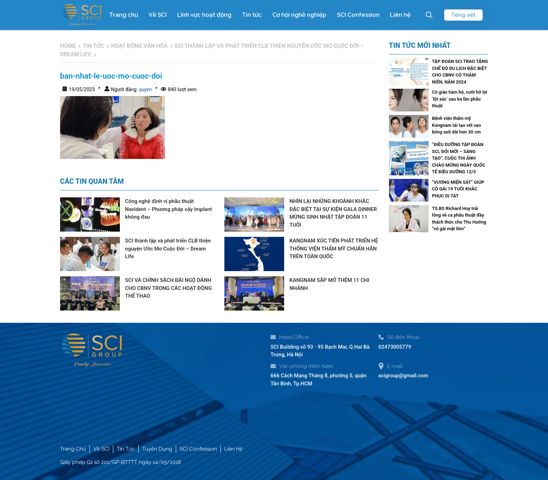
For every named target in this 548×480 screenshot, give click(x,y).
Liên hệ (400, 14)
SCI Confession (358, 14)
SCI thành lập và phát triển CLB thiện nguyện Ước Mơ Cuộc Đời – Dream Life (168, 249)
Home (68, 46)
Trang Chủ (73, 449)
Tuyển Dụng (157, 449)
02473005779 (394, 347)
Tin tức (252, 14)
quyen (145, 89)
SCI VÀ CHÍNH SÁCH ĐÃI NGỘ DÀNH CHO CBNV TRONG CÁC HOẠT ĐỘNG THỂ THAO (168, 288)
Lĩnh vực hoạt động (204, 14)
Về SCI (158, 14)
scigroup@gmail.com (403, 375)
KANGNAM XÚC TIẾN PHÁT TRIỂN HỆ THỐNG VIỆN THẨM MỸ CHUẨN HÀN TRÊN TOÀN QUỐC (333, 249)
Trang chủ (123, 14)
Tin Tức (126, 449)
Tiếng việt (463, 15)
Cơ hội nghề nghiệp (299, 14)
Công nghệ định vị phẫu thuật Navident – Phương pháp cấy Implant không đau (168, 209)
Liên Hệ (233, 449)
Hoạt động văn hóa (139, 46)
